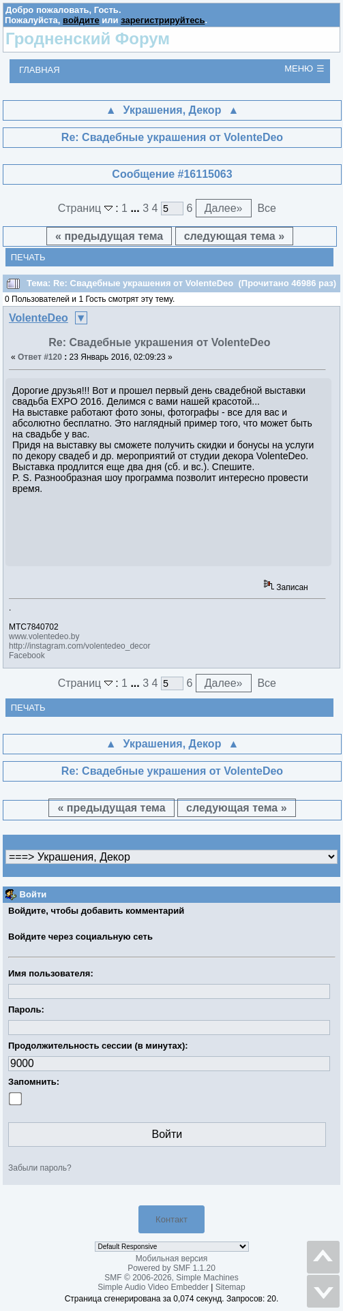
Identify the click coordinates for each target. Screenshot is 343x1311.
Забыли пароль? (40, 1168)
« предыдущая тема (109, 236)
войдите (81, 20)
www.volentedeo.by (44, 636)
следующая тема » (234, 236)
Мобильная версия (172, 1258)
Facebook (27, 655)
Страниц (87, 208)
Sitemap (230, 1287)
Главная (39, 70)
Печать (28, 257)
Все (266, 208)
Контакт (171, 1219)
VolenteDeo (38, 318)
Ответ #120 (40, 357)
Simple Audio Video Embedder (153, 1287)
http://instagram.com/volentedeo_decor (79, 646)
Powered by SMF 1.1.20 (171, 1268)
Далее (224, 208)
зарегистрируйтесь (163, 20)
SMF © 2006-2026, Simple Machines (171, 1277)
